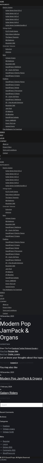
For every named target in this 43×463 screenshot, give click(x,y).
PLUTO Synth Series (12, 31)
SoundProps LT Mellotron (13, 67)
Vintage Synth (7, 28)
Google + (35, 348)
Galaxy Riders (9, 393)
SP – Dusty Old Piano (12, 70)
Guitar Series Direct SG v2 (14, 10)
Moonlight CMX (10, 43)
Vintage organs (9, 429)
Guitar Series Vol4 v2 (12, 22)
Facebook (15, 348)
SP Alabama (9, 111)
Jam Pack (9, 108)
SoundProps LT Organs (13, 76)
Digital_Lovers (14, 354)
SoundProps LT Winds (12, 88)
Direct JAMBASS (11, 120)
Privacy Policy (7, 147)
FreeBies (5, 79)
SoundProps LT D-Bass (13, 93)
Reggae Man (13, 351)
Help (1, 135)
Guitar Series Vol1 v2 (12, 13)
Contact (5, 153)
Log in (5, 444)
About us (5, 144)
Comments (9, 450)
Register (6, 441)
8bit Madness (10, 40)
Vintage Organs (10, 58)
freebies (6, 426)
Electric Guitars (7, 7)
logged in (14, 363)
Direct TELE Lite (10, 123)
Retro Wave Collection (13, 34)
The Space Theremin (12, 37)
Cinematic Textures (9, 46)
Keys (4, 55)
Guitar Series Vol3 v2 (12, 19)
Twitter (22, 348)
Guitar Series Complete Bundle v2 (16, 25)
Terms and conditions (10, 150)
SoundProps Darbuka (12, 117)
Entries (7, 447)
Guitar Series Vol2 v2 (12, 16)
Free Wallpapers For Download (12, 129)
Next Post (4, 354)
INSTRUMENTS (4, 4)
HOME (2, 1)
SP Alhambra (10, 114)
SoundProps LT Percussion (14, 91)
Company (3, 141)
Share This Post (6, 348)
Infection (8, 52)
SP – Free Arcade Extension (14, 102)
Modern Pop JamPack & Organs (21, 378)
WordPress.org (9, 453)
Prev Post (4, 351)
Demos (2, 132)
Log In (2, 138)
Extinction (9, 49)
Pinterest (28, 348)
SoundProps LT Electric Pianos (15, 73)
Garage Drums (10, 126)
